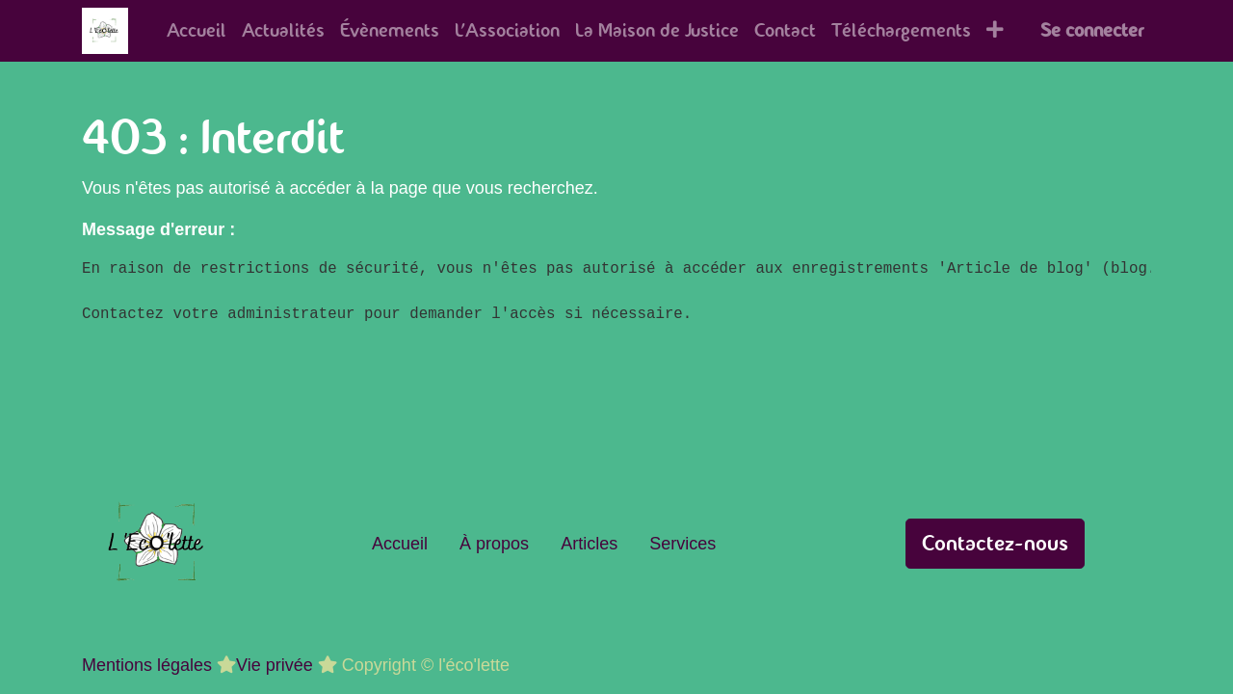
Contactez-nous (995, 543)
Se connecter (1091, 30)
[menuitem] (196, 31)
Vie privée (274, 665)
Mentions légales (147, 665)
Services (682, 543)
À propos (494, 543)
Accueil (400, 543)
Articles (589, 543)
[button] (995, 31)
